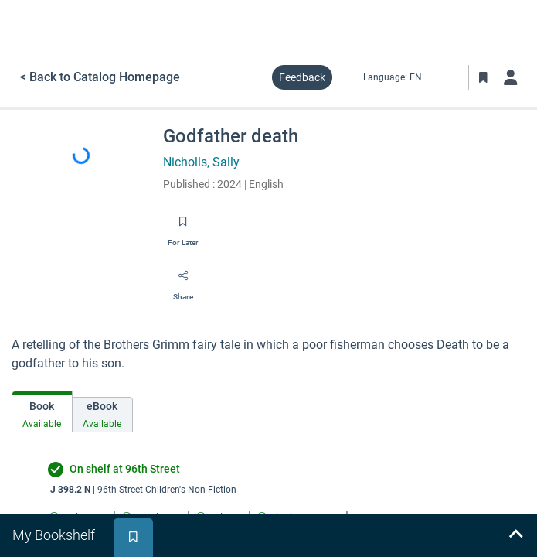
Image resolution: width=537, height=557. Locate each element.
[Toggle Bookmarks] (483, 77)
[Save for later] (183, 227)
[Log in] (511, 77)
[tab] (42, 411)
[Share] (183, 281)
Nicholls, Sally (201, 162)
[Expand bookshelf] (515, 535)
